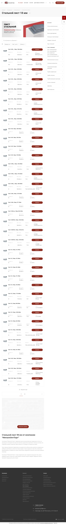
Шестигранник (55, 89)
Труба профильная (55, 71)
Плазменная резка (47, 480)
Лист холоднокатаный (55, 54)
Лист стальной (55, 47)
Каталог (25, 473)
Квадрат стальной (55, 40)
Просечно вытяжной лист (55, 56)
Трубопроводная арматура (55, 78)
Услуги (45, 473)
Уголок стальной (55, 82)
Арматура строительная (55, 29)
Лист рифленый (55, 52)
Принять (55, 523)
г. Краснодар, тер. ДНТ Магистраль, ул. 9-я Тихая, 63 (46, 510)
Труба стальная (55, 75)
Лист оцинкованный (55, 51)
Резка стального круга (47, 484)
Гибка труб (45, 475)
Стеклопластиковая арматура (55, 67)
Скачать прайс (60, 2)
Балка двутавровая (55, 33)
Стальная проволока (55, 63)
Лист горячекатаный (55, 49)
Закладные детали (47, 477)
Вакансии (4, 480)
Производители (5, 477)
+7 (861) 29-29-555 (39, 505)
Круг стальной (55, 43)
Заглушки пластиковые (55, 36)
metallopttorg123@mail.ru (40, 508)
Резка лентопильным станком (49, 482)
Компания (4, 473)
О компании (4, 475)
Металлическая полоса (55, 59)
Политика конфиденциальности (29, 519)
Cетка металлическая (55, 26)
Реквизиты (4, 479)
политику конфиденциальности (46, 523)
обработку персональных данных (19, 422)
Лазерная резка (46, 479)
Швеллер (55, 85)
